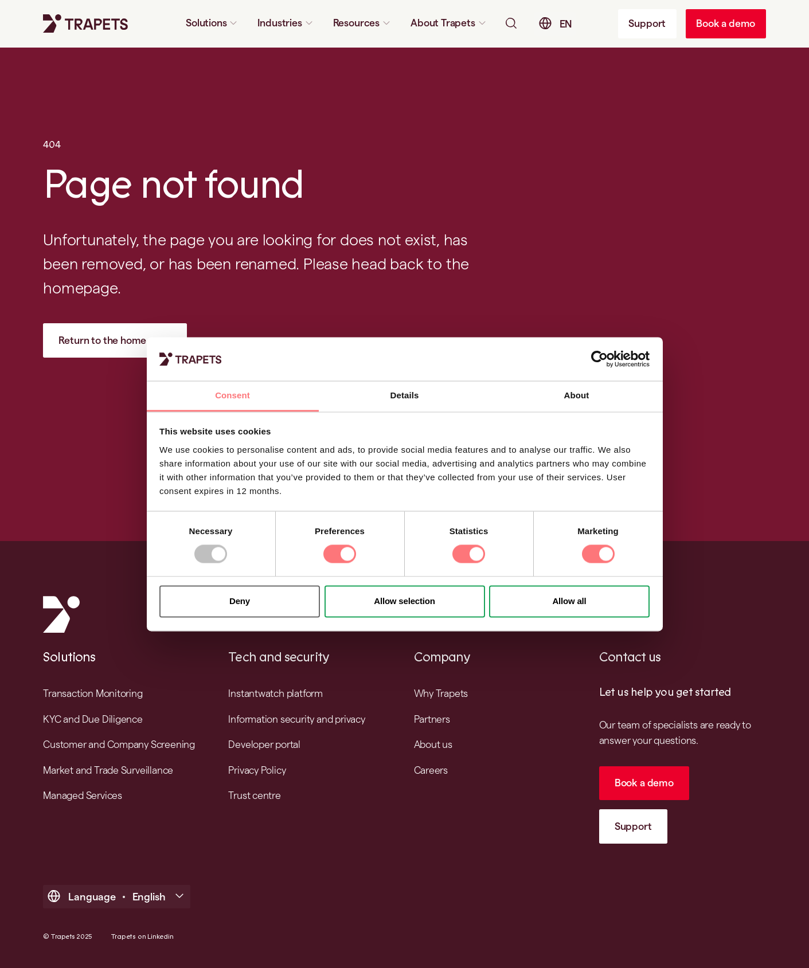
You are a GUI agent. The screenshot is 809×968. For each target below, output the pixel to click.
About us (433, 744)
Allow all (569, 601)
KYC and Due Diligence (93, 719)
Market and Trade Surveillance (108, 770)
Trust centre (254, 795)
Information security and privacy (296, 719)
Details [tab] (404, 396)
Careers (431, 770)
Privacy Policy (257, 770)
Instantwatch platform (275, 693)
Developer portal (264, 744)
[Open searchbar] (510, 23)
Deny (239, 601)
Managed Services (82, 795)
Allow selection (404, 601)
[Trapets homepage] (85, 23)
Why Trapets (441, 693)
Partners (432, 719)
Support (647, 23)
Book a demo (725, 23)
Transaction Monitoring (92, 693)
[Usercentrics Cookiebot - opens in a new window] (599, 358)
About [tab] (576, 396)
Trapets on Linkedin (142, 936)
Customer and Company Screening (119, 744)
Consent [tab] (232, 396)
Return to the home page (114, 340)
